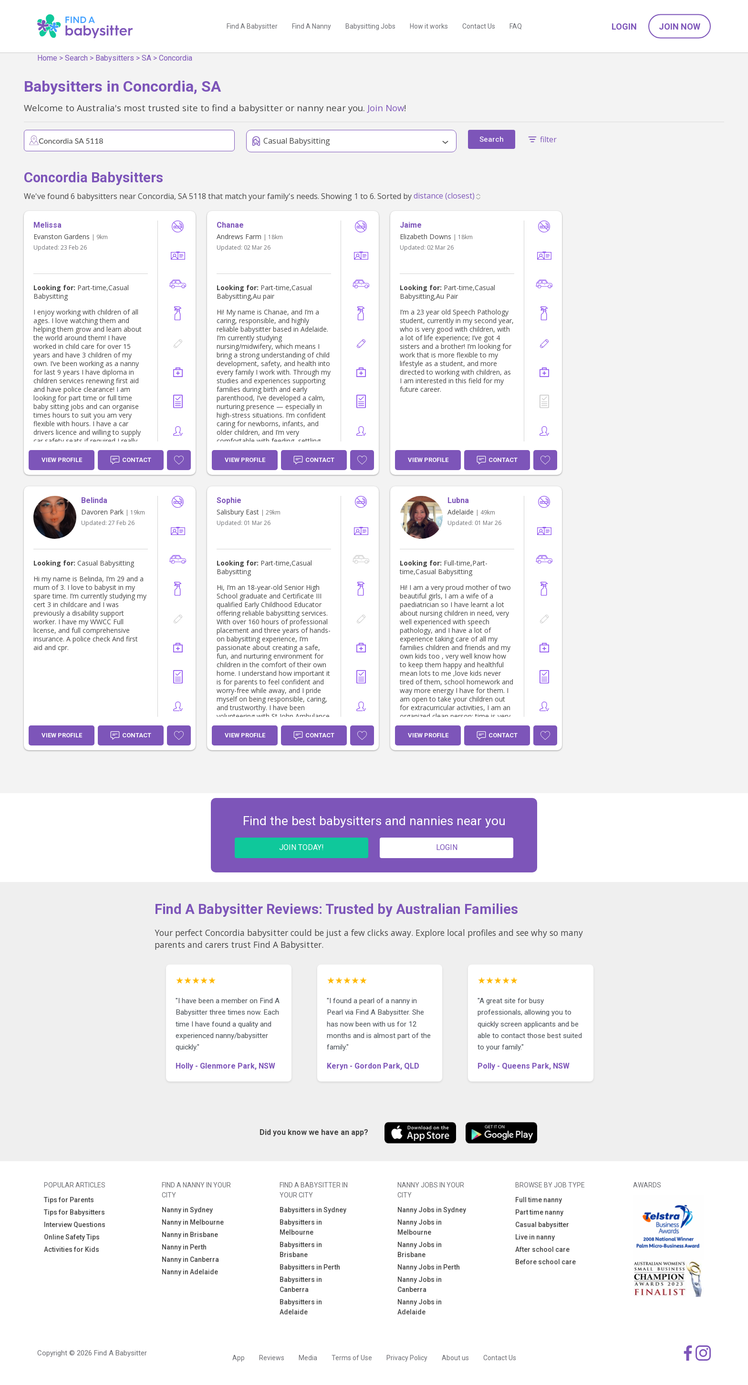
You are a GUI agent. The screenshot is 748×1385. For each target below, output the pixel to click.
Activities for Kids (71, 1249)
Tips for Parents (69, 1200)
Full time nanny (538, 1200)
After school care (542, 1249)
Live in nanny (535, 1237)
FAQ (515, 26)
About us (455, 1358)
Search (76, 58)
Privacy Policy (406, 1358)
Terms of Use (352, 1358)
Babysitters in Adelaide (301, 1307)
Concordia (175, 58)
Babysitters (114, 58)
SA (146, 58)
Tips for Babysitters (74, 1212)
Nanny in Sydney (187, 1210)
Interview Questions (74, 1224)
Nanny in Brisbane (190, 1234)
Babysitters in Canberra (301, 1284)
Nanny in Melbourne (193, 1222)
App (238, 1358)
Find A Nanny (311, 26)
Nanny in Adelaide (190, 1272)
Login (624, 26)
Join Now (679, 26)
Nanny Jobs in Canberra (419, 1284)
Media (308, 1358)
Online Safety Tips (72, 1237)
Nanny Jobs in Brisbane (419, 1250)
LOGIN (446, 847)
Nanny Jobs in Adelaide (419, 1307)
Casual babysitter (542, 1224)
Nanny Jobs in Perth (428, 1267)
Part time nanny (539, 1212)
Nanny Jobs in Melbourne (419, 1227)
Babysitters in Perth (310, 1267)
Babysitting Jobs (370, 26)
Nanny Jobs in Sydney (431, 1210)
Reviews (271, 1358)
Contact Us (478, 26)
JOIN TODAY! (301, 847)
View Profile (62, 459)
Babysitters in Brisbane (301, 1250)
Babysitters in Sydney (313, 1210)
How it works (429, 26)
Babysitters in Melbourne (301, 1227)
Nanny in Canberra (190, 1259)
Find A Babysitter (252, 26)
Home (47, 58)
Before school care (545, 1262)
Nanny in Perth (184, 1247)
